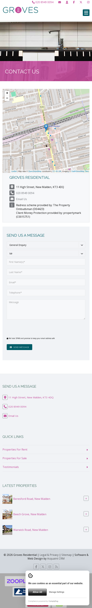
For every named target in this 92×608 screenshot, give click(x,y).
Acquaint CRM (56, 558)
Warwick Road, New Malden (30, 530)
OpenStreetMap (34, 171)
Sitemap (66, 555)
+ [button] (7, 93)
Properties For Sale (15, 458)
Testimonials (11, 467)
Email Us (21, 199)
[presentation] (27, 328)
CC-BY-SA (57, 171)
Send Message (19, 347)
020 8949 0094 (42, 2)
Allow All (37, 592)
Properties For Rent (15, 449)
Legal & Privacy (49, 555)
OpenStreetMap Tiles (80, 171)
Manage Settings (56, 592)
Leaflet (14, 171)
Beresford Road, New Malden (31, 499)
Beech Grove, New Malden (29, 514)
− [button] (7, 98)
